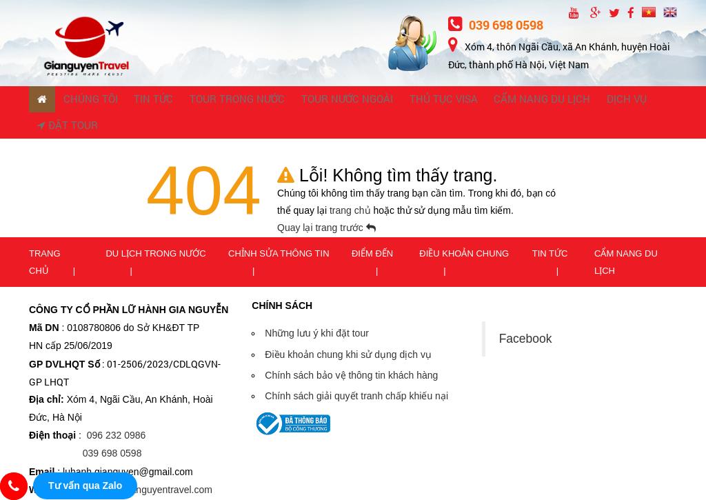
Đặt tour (573, 100)
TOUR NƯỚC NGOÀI (290, 100)
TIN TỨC (128, 100)
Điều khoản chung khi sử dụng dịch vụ (348, 329)
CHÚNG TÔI (77, 100)
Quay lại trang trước (326, 203)
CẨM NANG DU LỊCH (450, 100)
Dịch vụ (519, 100)
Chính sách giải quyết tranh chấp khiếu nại (356, 371)
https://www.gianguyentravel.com (141, 464)
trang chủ (351, 186)
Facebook (525, 314)
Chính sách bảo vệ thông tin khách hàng (351, 350)
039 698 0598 (495, 25)
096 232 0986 (116, 411)
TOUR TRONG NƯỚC (198, 100)
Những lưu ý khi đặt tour (317, 308)
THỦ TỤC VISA (370, 100)
